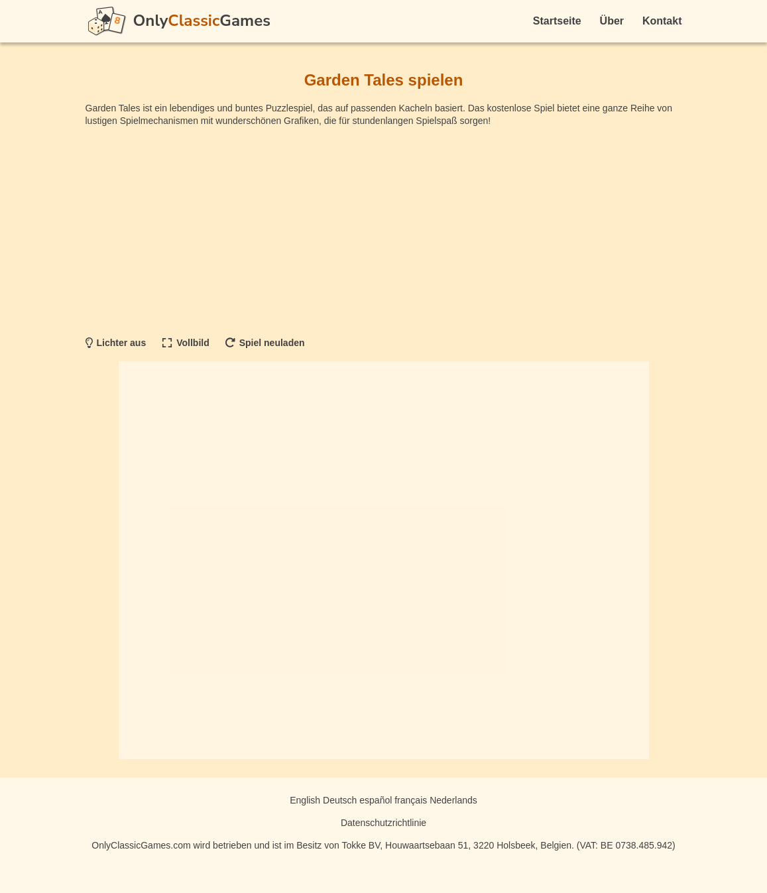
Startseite (557, 21)
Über (612, 21)
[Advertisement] (384, 230)
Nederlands (453, 800)
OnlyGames (201, 20)
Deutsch (340, 800)
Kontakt (662, 21)
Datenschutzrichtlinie (383, 822)
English (305, 800)
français (410, 800)
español (375, 800)
